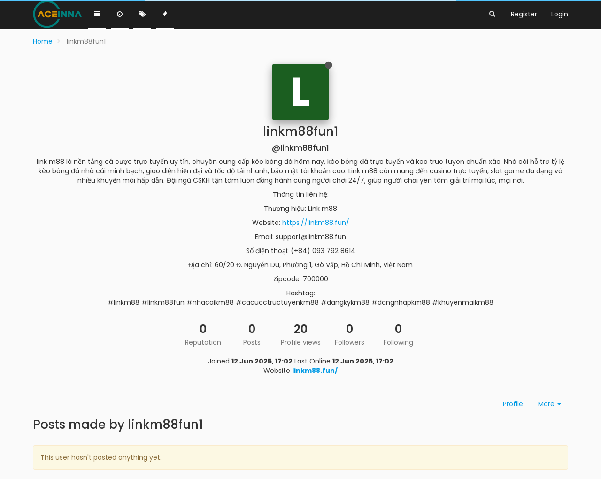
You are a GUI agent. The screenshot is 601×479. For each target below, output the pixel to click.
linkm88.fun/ (315, 370)
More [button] (549, 404)
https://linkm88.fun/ (315, 222)
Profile (513, 404)
